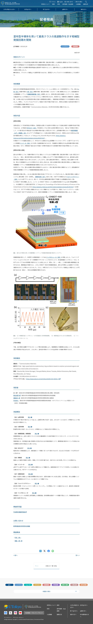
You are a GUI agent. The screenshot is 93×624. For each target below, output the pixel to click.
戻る (29, 417)
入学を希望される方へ (9, 9)
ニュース (28, 585)
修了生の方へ (46, 9)
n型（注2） (30, 92)
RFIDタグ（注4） (32, 128)
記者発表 (46, 585)
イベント (37, 585)
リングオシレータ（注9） (53, 257)
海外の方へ (84, 9)
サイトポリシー (8, 617)
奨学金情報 (84, 585)
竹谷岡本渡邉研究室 (19, 512)
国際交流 (87, 5)
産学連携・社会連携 (69, 5)
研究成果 (55, 585)
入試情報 (79, 5)
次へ (77, 555)
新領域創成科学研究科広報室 (21, 526)
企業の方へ (65, 9)
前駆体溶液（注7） (40, 177)
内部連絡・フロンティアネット (34, 613)
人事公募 (74, 585)
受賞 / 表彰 (65, 585)
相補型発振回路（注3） (34, 94)
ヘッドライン (18, 585)
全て (9, 585)
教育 (55, 5)
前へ (16, 555)
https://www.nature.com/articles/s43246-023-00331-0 (42, 379)
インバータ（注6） (25, 143)
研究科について (47, 5)
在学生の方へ (27, 9)
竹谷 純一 (16, 400)
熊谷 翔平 (16, 395)
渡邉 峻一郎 (16, 398)
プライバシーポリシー (18, 617)
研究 (60, 5)
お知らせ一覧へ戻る (51, 566)
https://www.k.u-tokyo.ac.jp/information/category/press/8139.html (52, 187)
